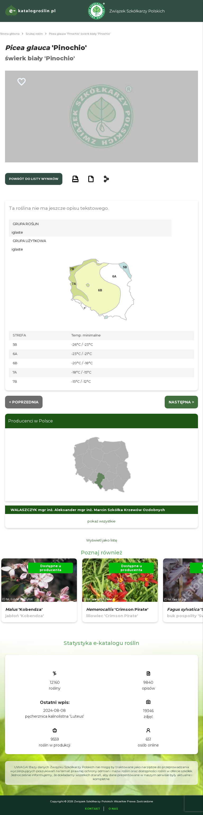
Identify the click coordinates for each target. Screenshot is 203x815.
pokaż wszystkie (101, 521)
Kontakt (92, 809)
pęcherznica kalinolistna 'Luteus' (54, 716)
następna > (181, 402)
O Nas (113, 809)
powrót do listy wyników (33, 179)
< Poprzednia (24, 402)
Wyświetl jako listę (101, 540)
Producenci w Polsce (30, 421)
